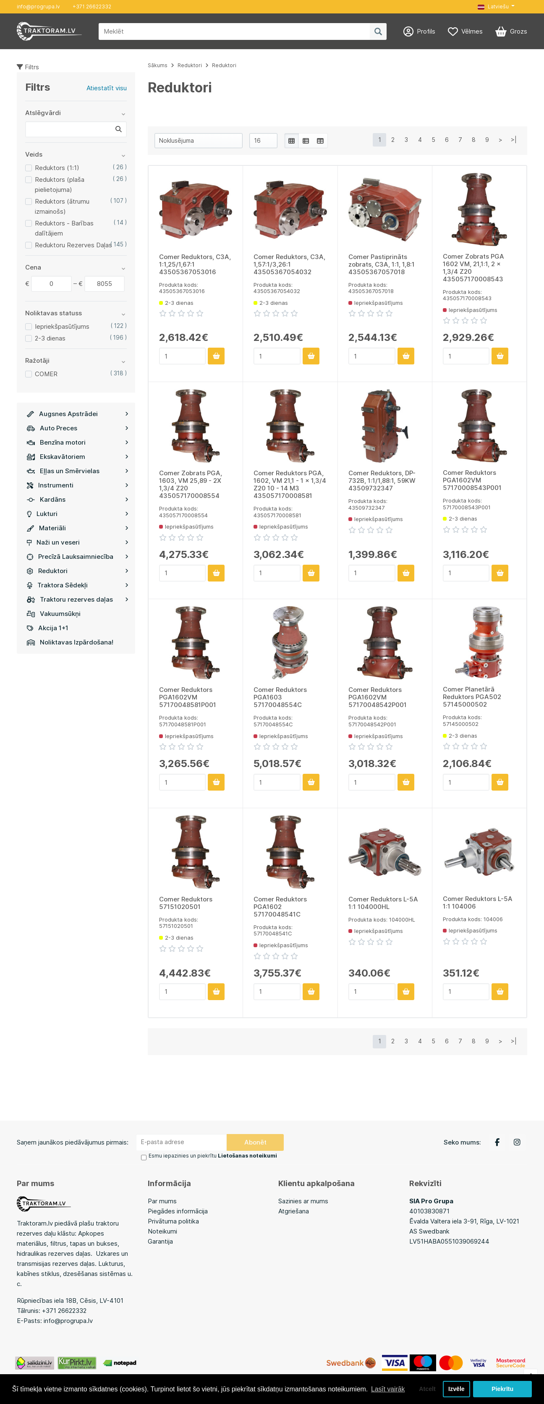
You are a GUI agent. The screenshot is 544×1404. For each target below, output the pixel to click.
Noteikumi (162, 1231)
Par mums (162, 1201)
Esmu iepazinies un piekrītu (212, 1156)
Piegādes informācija (178, 1211)
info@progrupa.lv (38, 6)
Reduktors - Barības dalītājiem (64, 228)
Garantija (160, 1241)
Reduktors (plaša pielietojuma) (59, 185)
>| (514, 139)
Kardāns (77, 499)
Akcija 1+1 (47, 628)
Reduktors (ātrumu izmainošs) (62, 206)
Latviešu (493, 6)
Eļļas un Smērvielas (77, 471)
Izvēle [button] (456, 1389)
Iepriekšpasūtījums (62, 326)
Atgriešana (293, 1211)
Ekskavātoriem (77, 457)
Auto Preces (77, 428)
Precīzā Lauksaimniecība (77, 557)
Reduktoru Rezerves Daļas (73, 245)
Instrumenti (77, 485)
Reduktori (77, 571)
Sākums (157, 65)
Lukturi (77, 514)
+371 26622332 (92, 6)
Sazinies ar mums (303, 1201)
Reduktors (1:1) (57, 168)
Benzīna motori (77, 442)
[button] (496, 6)
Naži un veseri (77, 542)
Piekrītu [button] (503, 1389)
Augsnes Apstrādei (77, 414)
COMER (46, 374)
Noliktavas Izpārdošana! (70, 642)
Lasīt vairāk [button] (388, 1388)
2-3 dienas (50, 338)
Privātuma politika (173, 1221)
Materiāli (77, 528)
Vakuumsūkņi (54, 614)
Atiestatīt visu (106, 88)
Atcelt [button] (426, 1389)
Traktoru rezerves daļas (77, 599)
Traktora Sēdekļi (77, 585)
